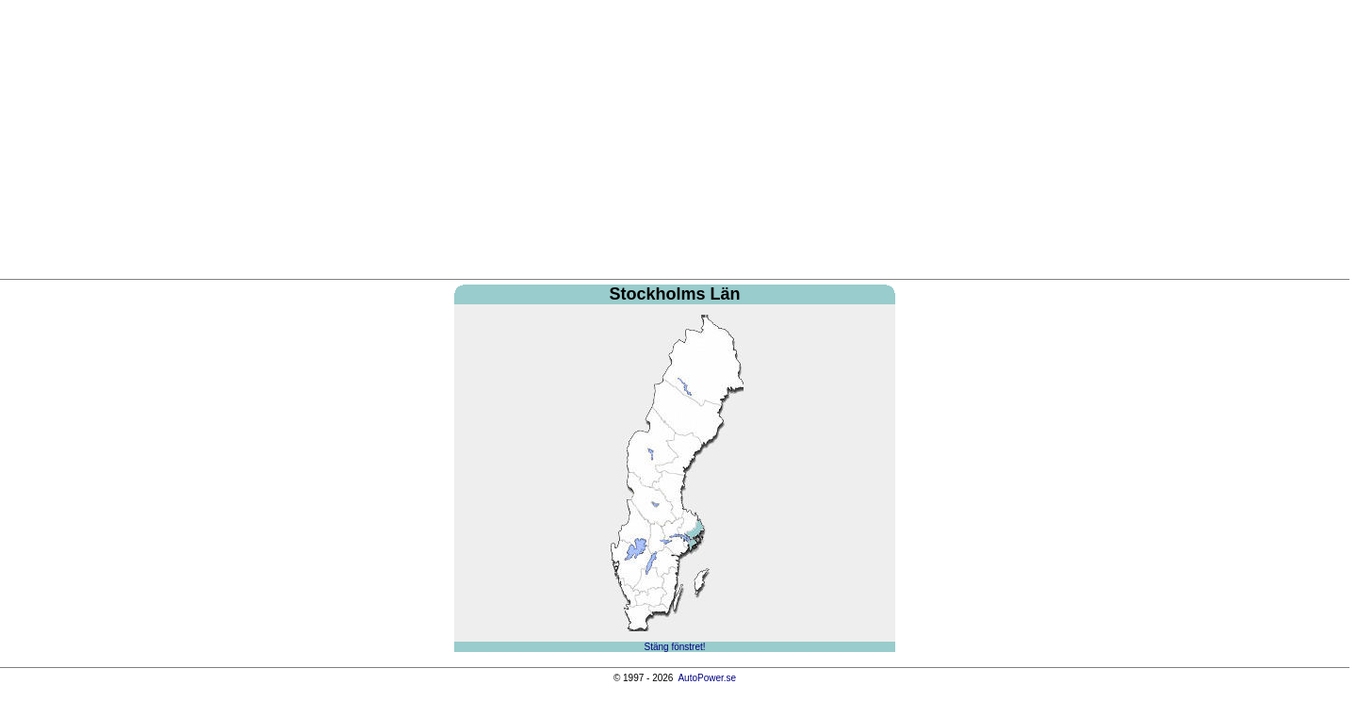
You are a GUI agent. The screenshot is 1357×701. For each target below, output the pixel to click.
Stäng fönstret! (674, 647)
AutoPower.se (707, 678)
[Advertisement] (674, 142)
